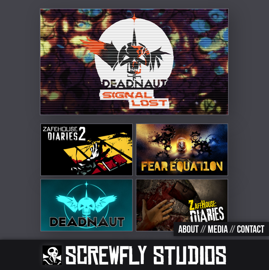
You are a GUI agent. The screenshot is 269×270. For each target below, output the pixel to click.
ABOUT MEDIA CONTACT (221, 229)
